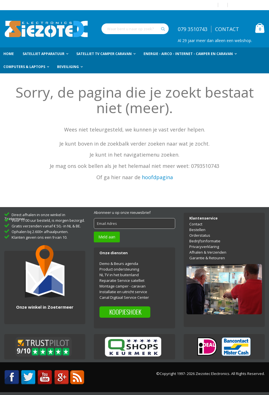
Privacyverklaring (204, 246)
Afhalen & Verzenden (207, 252)
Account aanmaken (248, 5)
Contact (195, 224)
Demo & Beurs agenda (118, 263)
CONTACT (227, 29)
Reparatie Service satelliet (121, 280)
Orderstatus (199, 235)
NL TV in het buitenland (119, 274)
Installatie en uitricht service (123, 291)
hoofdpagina (157, 177)
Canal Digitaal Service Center (124, 297)
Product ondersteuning (119, 269)
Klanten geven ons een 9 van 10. (39, 237)
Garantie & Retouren (207, 257)
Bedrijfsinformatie (204, 240)
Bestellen (197, 229)
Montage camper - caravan (122, 286)
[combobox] (135, 28)
